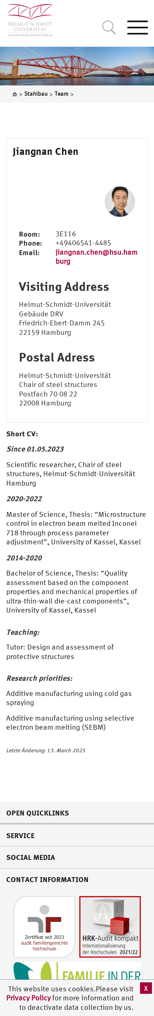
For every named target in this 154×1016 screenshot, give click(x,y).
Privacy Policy (29, 997)
